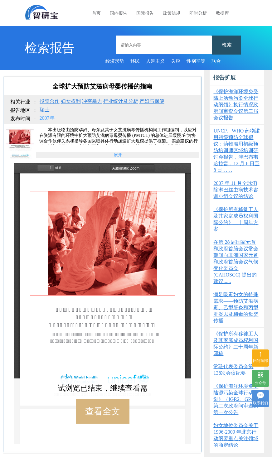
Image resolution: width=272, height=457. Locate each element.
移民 (135, 61)
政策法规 (171, 13)
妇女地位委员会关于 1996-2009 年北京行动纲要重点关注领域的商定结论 (235, 435)
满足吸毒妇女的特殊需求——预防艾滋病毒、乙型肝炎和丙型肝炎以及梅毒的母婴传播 (235, 307)
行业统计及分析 (120, 101)
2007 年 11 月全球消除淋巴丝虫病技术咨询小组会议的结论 (235, 189)
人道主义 (155, 61)
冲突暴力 (92, 101)
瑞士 (45, 109)
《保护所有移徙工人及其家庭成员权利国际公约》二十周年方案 (235, 219)
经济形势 (114, 61)
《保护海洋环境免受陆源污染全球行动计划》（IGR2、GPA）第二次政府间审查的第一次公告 (236, 399)
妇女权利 (71, 101)
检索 (227, 44)
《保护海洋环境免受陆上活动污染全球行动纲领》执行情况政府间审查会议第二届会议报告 (235, 104)
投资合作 (50, 101)
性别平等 (196, 61)
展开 (118, 154)
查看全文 (102, 411)
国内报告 (118, 13)
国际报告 (145, 13)
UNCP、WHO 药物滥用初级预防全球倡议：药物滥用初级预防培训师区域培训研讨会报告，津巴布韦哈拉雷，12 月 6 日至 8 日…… (236, 150)
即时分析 (198, 13)
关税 (175, 61)
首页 (96, 13)
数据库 (222, 13)
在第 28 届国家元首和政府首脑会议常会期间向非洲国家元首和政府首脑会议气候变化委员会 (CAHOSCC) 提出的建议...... (235, 261)
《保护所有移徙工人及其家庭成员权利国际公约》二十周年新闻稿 (235, 343)
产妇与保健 (151, 101)
